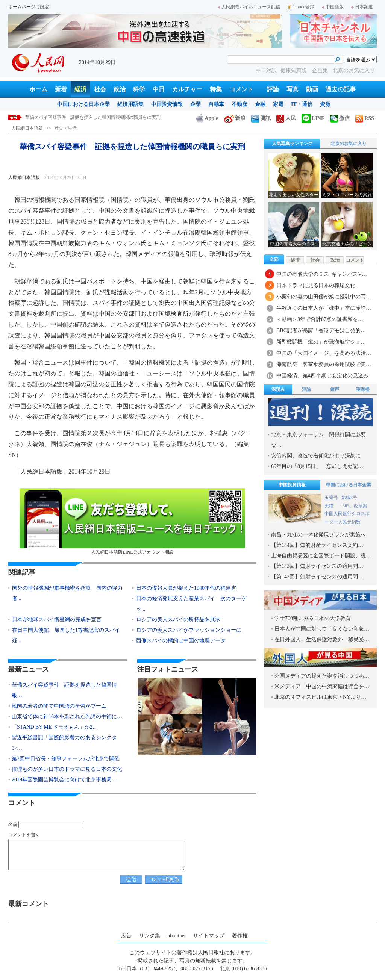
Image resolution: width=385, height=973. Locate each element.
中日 (159, 89)
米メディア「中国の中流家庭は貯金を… (321, 686)
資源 (325, 104)
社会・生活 (65, 128)
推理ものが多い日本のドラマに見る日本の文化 (67, 769)
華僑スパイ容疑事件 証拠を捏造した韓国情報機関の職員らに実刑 (93, 117)
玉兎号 (331, 497)
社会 (100, 89)
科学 (139, 89)
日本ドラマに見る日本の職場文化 (315, 285)
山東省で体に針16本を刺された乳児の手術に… (67, 716)
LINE (313, 118)
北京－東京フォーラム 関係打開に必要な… (318, 440)
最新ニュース (28, 669)
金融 (260, 104)
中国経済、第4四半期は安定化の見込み (322, 375)
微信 (340, 118)
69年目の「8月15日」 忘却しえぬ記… (317, 466)
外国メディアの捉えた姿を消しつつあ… (321, 676)
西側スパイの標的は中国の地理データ (181, 640)
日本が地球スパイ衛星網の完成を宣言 (57, 619)
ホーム (38, 89)
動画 (312, 89)
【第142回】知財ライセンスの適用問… (317, 577)
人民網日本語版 (27, 128)
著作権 (240, 935)
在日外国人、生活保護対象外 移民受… (321, 639)
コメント (241, 89)
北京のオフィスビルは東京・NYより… (320, 697)
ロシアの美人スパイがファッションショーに (188, 630)
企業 (195, 104)
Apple (207, 118)
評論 (273, 89)
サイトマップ (208, 935)
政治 (120, 89)
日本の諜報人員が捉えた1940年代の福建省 (186, 588)
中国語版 (333, 6)
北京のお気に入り (354, 70)
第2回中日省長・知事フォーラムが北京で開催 (66, 758)
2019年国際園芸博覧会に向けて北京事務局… (64, 779)
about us (176, 935)
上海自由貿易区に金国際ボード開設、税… (321, 555)
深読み (278, 389)
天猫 (329, 505)
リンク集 (149, 935)
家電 (278, 104)
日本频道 (362, 6)
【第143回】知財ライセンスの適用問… (317, 566)
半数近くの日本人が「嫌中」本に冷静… (323, 308)
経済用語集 (130, 104)
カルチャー (187, 89)
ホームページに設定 (28, 6)
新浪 (235, 118)
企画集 (320, 70)
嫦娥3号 (349, 497)
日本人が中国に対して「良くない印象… (321, 629)
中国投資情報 (167, 104)
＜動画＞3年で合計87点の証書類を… (319, 319)
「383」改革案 (352, 505)
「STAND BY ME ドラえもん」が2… (55, 727)
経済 (80, 89)
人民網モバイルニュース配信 (249, 6)
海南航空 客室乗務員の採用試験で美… (323, 364)
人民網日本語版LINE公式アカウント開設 (132, 521)
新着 (61, 89)
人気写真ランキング (292, 143)
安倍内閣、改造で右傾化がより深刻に (316, 456)
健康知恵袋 (294, 70)
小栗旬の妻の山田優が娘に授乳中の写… (323, 297)
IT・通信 (301, 104)
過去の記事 (341, 89)
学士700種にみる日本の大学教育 (312, 618)
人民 (286, 118)
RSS (364, 118)
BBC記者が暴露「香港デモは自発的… (321, 330)
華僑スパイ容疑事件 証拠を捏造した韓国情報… (64, 690)
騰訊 (261, 118)
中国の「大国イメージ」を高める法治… (323, 353)
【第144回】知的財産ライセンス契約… (317, 545)
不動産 (239, 104)
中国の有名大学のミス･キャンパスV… (321, 274)
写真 (292, 89)
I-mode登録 (301, 6)
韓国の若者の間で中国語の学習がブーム (59, 706)
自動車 (216, 104)
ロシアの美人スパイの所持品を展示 (178, 619)
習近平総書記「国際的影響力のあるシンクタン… (64, 743)
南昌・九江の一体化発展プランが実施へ (318, 534)
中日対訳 (266, 70)
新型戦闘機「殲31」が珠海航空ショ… (321, 342)
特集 (216, 89)
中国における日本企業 (83, 104)
